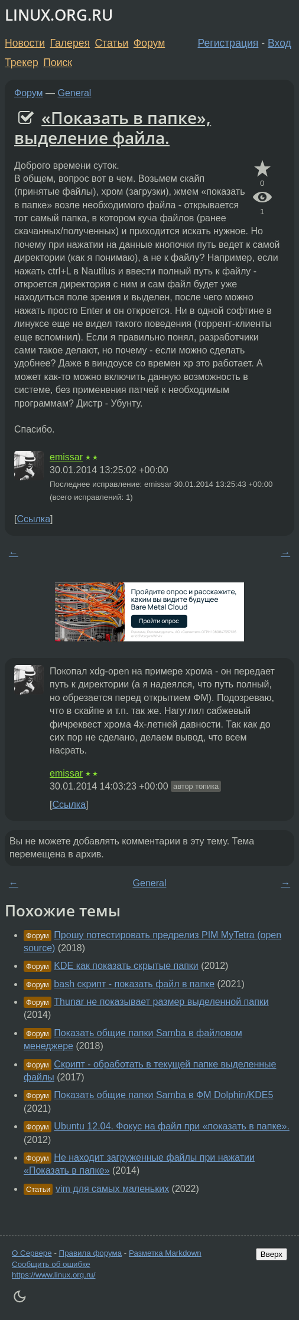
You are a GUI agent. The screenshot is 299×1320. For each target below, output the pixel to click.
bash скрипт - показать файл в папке (134, 984)
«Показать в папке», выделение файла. (112, 127)
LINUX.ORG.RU (59, 15)
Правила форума (90, 1253)
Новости (25, 43)
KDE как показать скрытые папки (126, 966)
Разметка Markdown (165, 1253)
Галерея (70, 43)
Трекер (21, 62)
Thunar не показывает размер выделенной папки (161, 1002)
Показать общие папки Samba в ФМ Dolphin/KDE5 (163, 1095)
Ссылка (33, 519)
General (75, 93)
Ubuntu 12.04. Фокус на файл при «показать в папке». (172, 1126)
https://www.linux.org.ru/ (53, 1274)
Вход (279, 43)
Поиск (57, 62)
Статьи (111, 43)
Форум (149, 43)
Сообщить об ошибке (51, 1264)
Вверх (271, 1254)
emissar (66, 457)
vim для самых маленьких (112, 1189)
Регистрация (228, 43)
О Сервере (32, 1253)
